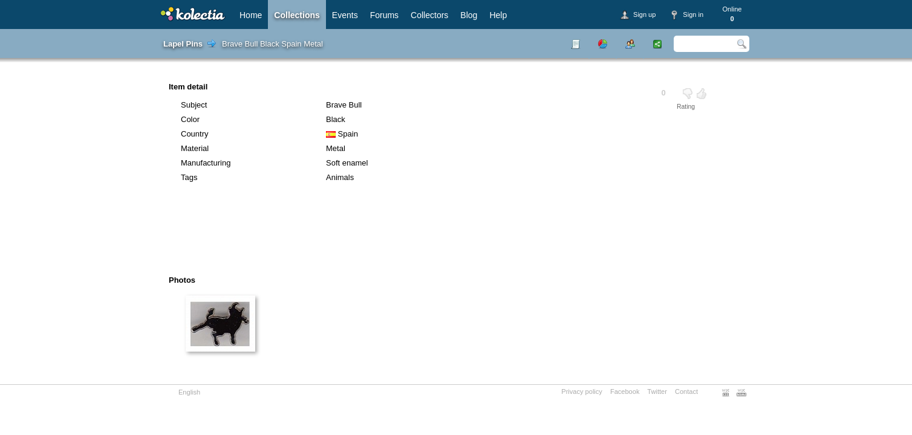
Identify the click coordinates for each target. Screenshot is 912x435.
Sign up (644, 14)
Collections (296, 15)
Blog (468, 15)
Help (498, 15)
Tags (189, 177)
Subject (194, 104)
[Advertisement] (422, 233)
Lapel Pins (183, 43)
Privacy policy (581, 391)
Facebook (625, 391)
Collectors (429, 15)
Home (250, 15)
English (189, 392)
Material (195, 148)
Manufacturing (205, 162)
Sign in (693, 14)
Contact (686, 391)
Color (190, 119)
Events (345, 15)
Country (195, 133)
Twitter (657, 391)
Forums (384, 15)
